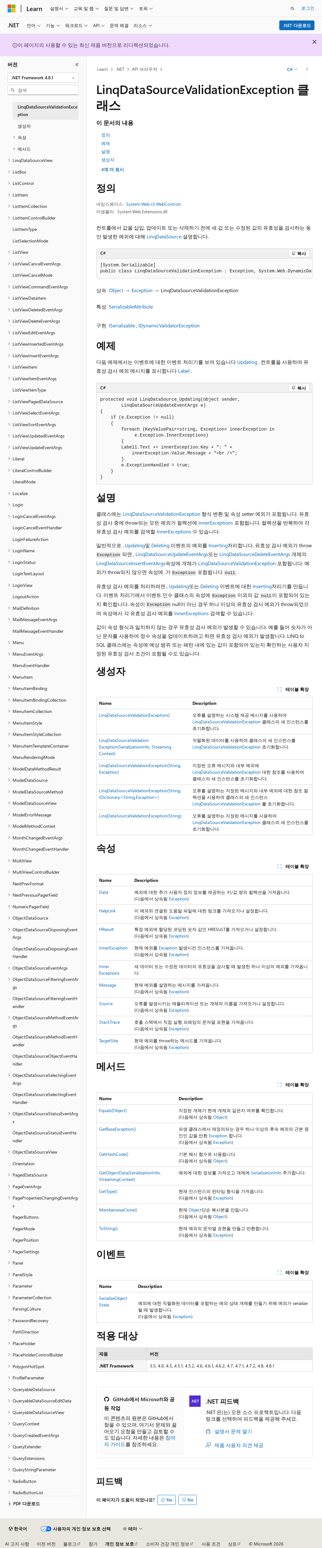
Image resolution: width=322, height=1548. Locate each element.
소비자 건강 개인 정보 (167, 1544)
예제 (105, 143)
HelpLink (107, 911)
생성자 (107, 160)
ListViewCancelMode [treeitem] (33, 275)
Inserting (218, 545)
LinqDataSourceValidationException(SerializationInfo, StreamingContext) (135, 746)
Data (103, 892)
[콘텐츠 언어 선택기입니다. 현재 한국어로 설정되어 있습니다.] (18, 1529)
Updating (247, 362)
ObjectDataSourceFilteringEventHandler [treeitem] (45, 1002)
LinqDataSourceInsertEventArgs (130, 563)
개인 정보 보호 (119, 1544)
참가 (93, 1544)
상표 (232, 1544)
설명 (105, 151)
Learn (102, 69)
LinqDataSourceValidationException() (134, 715)
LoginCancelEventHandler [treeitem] (37, 528)
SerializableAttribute (131, 306)
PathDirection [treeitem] (26, 1332)
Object (116, 290)
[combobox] (43, 78)
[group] (204, 268)
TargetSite (108, 1041)
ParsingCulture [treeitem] (27, 1309)
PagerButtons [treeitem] (26, 1217)
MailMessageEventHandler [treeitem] (38, 631)
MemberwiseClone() (118, 1210)
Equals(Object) (113, 1110)
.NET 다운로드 (297, 25)
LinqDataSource (164, 236)
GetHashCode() (113, 1154)
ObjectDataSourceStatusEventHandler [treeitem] (44, 1137)
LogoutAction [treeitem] (26, 596)
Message (107, 985)
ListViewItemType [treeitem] (29, 390)
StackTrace (109, 1022)
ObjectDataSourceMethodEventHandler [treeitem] (45, 1041)
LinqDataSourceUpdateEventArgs (172, 554)
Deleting (160, 545)
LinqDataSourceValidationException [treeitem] (47, 111)
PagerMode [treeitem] (24, 1229)
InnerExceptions (215, 522)
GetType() (108, 1191)
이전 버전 (46, 1544)
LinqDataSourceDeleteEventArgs (254, 554)
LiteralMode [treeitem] (24, 482)
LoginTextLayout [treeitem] (28, 573)
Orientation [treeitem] (24, 1164)
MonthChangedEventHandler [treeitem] (41, 849)
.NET (120, 69)
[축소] (77, 64)
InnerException (113, 948)
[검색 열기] (292, 8)
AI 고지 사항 (17, 1544)
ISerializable (122, 325)
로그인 (307, 8)
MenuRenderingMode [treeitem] (34, 757)
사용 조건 (211, 1544)
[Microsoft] (12, 8)
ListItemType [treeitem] (25, 229)
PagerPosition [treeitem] (26, 1240)
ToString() (108, 1228)
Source (106, 1003)
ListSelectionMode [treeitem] (30, 241)
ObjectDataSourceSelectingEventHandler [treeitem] (44, 1098)
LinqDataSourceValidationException (161, 513)
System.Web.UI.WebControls (153, 204)
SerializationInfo (266, 1173)
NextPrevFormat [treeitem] (28, 884)
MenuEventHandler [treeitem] (31, 665)
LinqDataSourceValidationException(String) (140, 816)
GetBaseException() (117, 1129)
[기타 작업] (306, 69)
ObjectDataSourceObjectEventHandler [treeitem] (45, 1060)
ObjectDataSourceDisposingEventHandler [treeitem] (45, 953)
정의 (105, 135)
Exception (142, 290)
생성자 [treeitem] (24, 126)
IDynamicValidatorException (169, 325)
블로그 (69, 1544)
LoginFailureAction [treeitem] (30, 539)
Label (184, 370)
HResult (106, 929)
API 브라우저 (144, 69)
